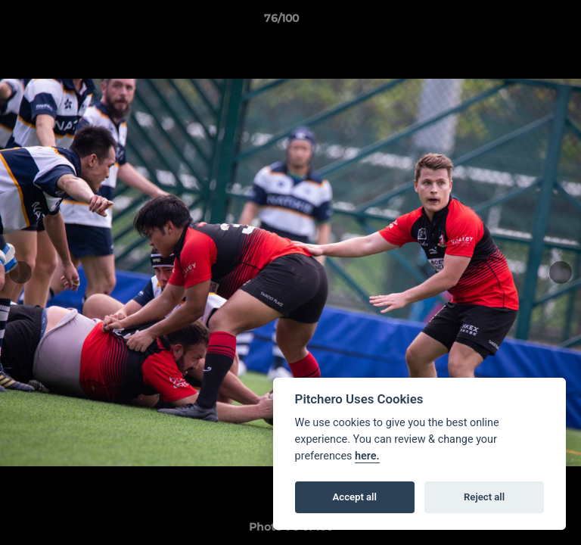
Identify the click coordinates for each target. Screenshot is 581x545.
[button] (526, 22)
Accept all (355, 497)
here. (367, 456)
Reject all (484, 497)
